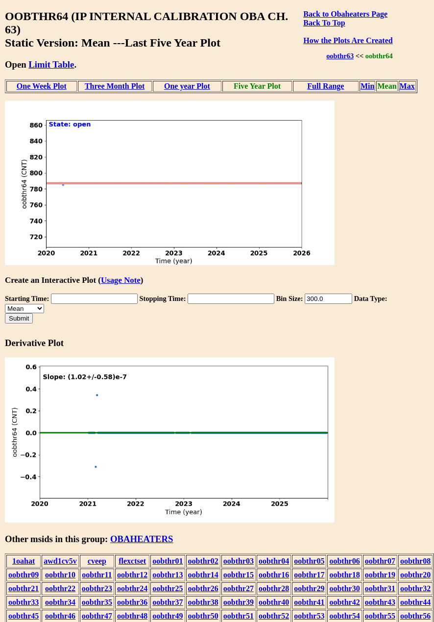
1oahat (23, 561)
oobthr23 (97, 588)
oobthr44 (415, 602)
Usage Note (121, 280)
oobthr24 (132, 588)
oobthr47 (97, 616)
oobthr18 (344, 575)
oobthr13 (167, 575)
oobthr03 (238, 561)
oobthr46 (60, 616)
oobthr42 (344, 602)
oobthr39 (238, 602)
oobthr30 (344, 588)
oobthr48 (132, 616)
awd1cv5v (60, 561)
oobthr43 (380, 602)
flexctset (132, 561)
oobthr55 (380, 616)
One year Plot (187, 86)
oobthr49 (167, 616)
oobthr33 (23, 602)
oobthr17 (309, 575)
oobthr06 (344, 561)
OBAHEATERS (141, 539)
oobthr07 (380, 561)
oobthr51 (238, 616)
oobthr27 (238, 588)
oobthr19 (380, 575)
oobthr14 (203, 575)
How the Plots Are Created (347, 40)
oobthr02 (203, 561)
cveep (97, 561)
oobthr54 (344, 616)
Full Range (325, 86)
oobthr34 (60, 602)
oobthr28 (274, 588)
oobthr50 (203, 616)
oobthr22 (60, 588)
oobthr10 (60, 575)
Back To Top (324, 23)
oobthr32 (415, 588)
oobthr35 (97, 602)
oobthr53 (309, 616)
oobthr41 (309, 602)
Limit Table (51, 64)
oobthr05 (309, 561)
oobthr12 (132, 575)
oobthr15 (238, 575)
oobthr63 (340, 56)
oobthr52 (274, 616)
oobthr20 (415, 575)
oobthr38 (203, 602)
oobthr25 (167, 588)
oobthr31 (380, 588)
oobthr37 (167, 602)
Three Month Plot (115, 86)
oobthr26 (203, 588)
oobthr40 (274, 602)
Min (367, 86)
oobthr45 (23, 616)
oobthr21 (23, 588)
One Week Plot (42, 86)
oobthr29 (309, 588)
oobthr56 (415, 616)
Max (407, 86)
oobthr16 (274, 575)
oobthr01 (167, 561)
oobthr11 (97, 575)
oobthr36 (132, 602)
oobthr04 (274, 561)
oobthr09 (23, 575)
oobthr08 (415, 561)
